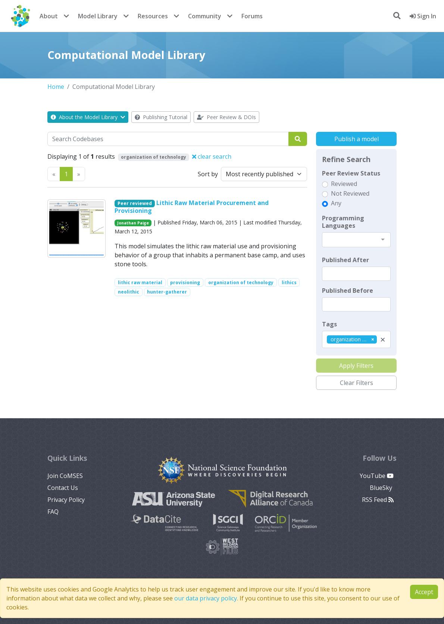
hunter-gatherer (167, 292)
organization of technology (240, 282)
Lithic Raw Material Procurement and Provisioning (192, 207)
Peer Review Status (351, 173)
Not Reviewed (350, 193)
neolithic (128, 292)
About (49, 16)
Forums (252, 16)
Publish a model (356, 139)
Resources (153, 16)
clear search (211, 156)
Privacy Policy (66, 500)
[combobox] (356, 239)
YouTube (377, 476)
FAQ (53, 511)
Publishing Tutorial (161, 117)
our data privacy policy (205, 598)
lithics (289, 282)
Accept (424, 592)
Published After (345, 260)
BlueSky (382, 488)
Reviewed (344, 183)
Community (204, 16)
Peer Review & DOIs (226, 117)
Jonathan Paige (133, 223)
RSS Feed (378, 500)
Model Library (98, 16)
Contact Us (62, 488)
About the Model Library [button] (88, 117)
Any (336, 203)
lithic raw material (140, 282)
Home (55, 87)
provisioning (185, 282)
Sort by (208, 174)
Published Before (347, 290)
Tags (329, 324)
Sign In (423, 16)
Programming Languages (343, 221)
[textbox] (356, 274)
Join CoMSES (65, 476)
